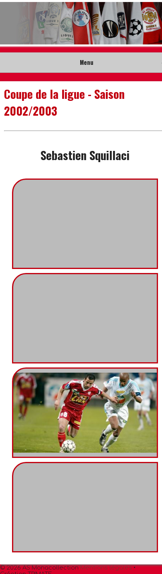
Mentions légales (106, 567)
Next (151, 23)
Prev (10, 23)
